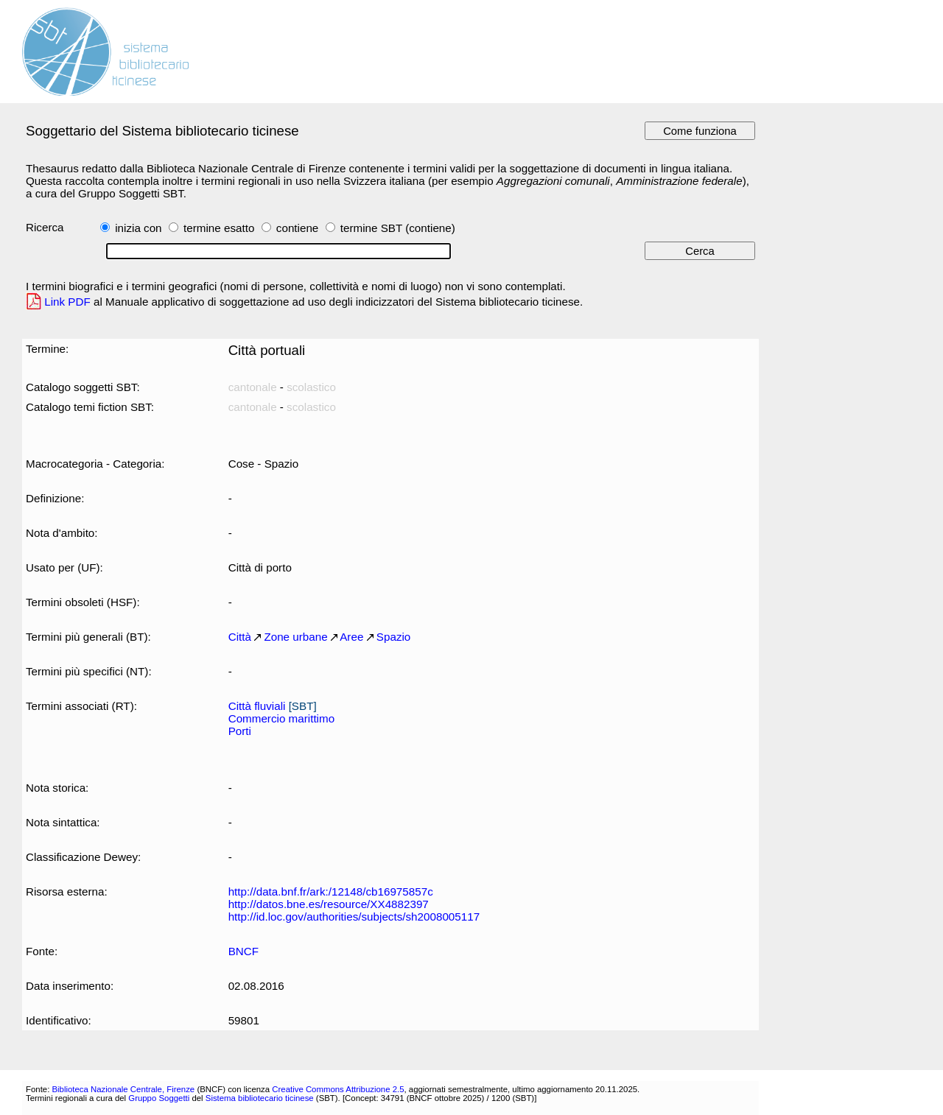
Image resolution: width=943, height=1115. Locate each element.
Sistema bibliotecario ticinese (260, 1098)
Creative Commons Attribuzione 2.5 (338, 1089)
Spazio (393, 636)
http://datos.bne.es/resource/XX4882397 (328, 904)
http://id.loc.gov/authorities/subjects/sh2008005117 (354, 916)
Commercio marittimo (281, 718)
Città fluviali (257, 706)
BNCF (243, 951)
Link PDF (67, 301)
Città (239, 636)
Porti (239, 731)
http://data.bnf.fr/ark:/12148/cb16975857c (330, 891)
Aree (351, 636)
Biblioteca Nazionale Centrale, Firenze (123, 1089)
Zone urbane (295, 636)
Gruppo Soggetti (158, 1098)
